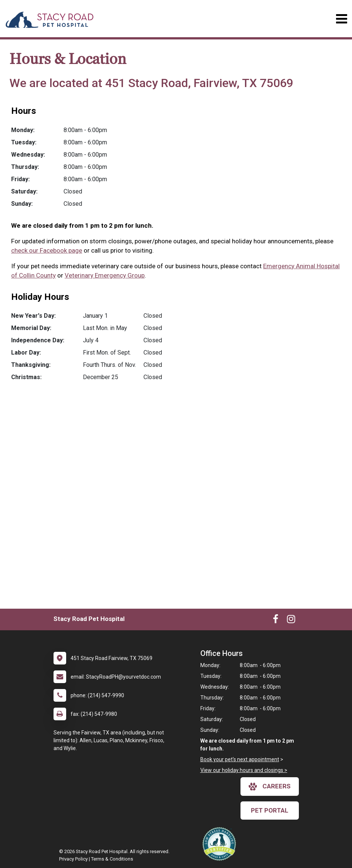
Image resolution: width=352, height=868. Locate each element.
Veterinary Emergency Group (105, 275)
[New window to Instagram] (291, 621)
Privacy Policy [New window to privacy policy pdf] (73, 859)
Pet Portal (269, 810)
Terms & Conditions (112, 859)
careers (270, 786)
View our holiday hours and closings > (243, 770)
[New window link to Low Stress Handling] (220, 843)
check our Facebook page (46, 250)
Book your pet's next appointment (239, 759)
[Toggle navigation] (341, 18)
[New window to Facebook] (275, 621)
